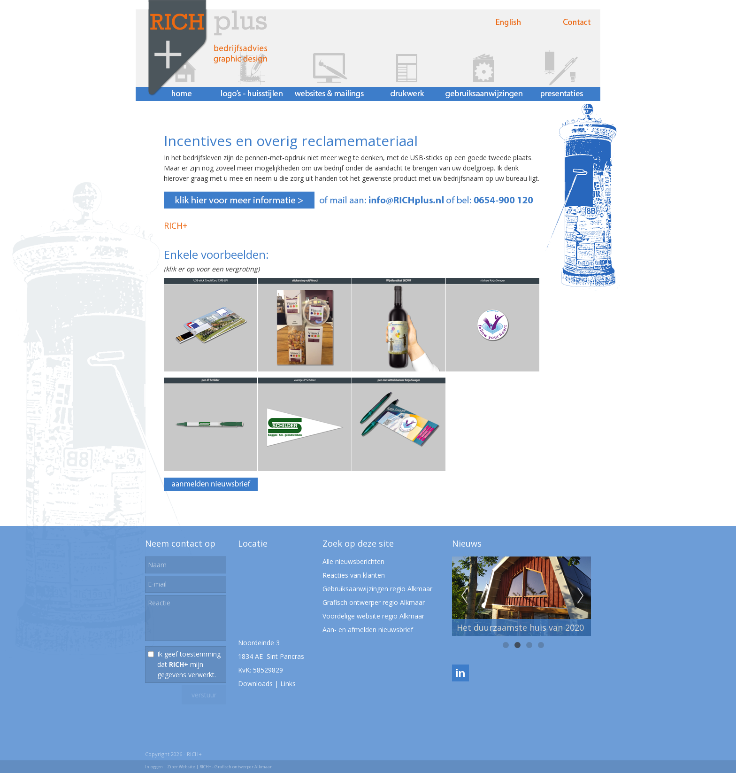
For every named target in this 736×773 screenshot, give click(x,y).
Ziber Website (181, 767)
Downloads (255, 683)
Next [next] (580, 596)
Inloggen (154, 767)
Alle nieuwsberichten (353, 561)
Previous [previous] (464, 596)
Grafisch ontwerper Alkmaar (243, 767)
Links (288, 683)
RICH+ (175, 225)
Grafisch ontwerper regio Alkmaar (373, 602)
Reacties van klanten (353, 575)
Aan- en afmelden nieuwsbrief (367, 629)
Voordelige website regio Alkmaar (373, 615)
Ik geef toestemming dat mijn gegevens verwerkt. (189, 664)
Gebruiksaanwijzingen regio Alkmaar (377, 588)
